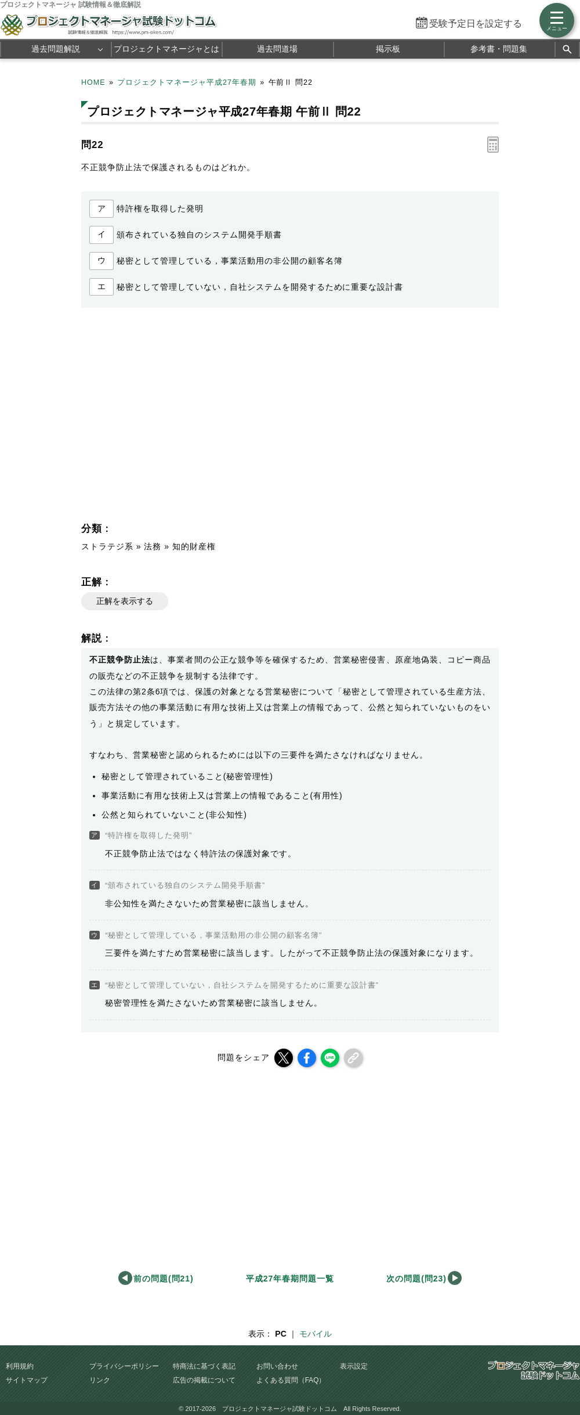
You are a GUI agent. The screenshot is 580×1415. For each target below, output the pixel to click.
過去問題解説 (55, 48)
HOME (93, 82)
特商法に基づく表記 (204, 1366)
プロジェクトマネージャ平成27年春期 (186, 82)
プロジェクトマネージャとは (166, 48)
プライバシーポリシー (124, 1366)
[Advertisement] (183, 418)
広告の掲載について (204, 1380)
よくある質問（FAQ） (291, 1380)
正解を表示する (124, 601)
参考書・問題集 (498, 48)
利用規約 (20, 1366)
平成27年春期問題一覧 (290, 1278)
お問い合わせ (277, 1366)
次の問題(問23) (416, 1278)
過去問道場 (277, 48)
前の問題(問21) (163, 1278)
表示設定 (354, 1366)
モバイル (315, 1333)
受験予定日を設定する (475, 23)
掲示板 (388, 48)
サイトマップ (27, 1380)
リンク (99, 1380)
